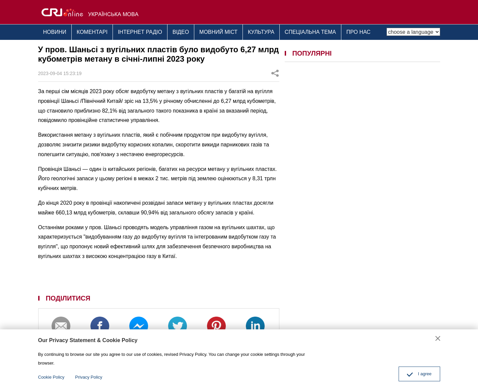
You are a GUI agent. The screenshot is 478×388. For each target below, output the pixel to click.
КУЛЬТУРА (261, 32)
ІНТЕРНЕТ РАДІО (140, 32)
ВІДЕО (181, 32)
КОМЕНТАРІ (92, 32)
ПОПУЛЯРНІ (312, 53)
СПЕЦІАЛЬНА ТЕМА (310, 32)
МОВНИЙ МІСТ (218, 32)
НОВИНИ (54, 32)
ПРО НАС (358, 32)
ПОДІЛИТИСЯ (68, 298)
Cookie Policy (51, 377)
